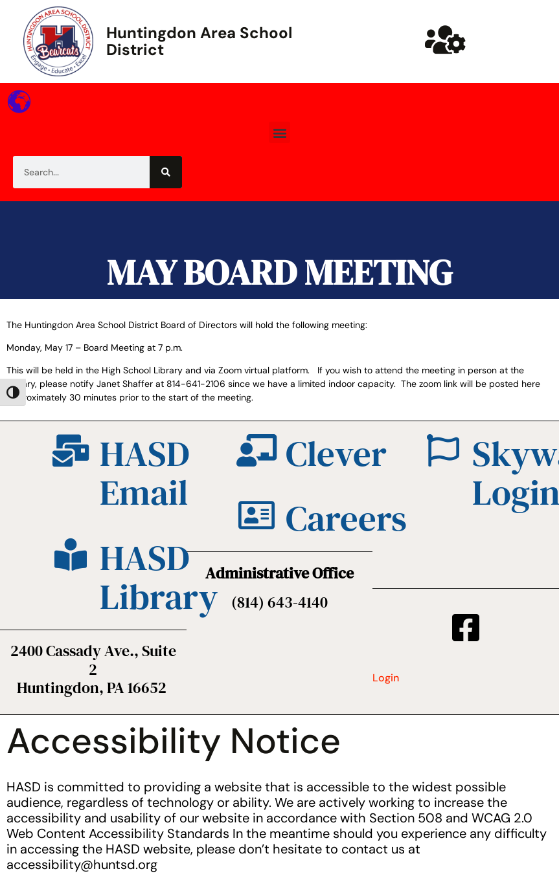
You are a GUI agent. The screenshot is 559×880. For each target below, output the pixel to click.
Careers (346, 518)
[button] (279, 132)
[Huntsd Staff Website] (445, 39)
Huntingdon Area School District (199, 41)
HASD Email (145, 473)
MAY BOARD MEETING (279, 272)
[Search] (166, 172)
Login (385, 678)
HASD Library (159, 577)
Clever (336, 453)
